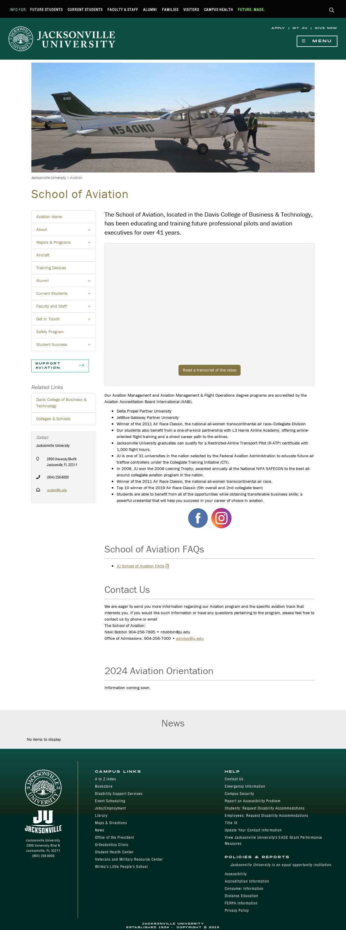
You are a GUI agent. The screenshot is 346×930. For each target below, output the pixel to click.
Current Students (85, 9)
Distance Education (241, 895)
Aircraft (42, 255)
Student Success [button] (65, 346)
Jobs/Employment (110, 808)
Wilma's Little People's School (121, 866)
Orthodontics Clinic (111, 844)
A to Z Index (105, 779)
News (99, 830)
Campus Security (239, 793)
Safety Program (50, 331)
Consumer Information (244, 888)
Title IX (231, 822)
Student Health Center (114, 852)
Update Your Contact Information (253, 830)
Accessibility (236, 873)
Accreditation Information (247, 881)
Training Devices (51, 267)
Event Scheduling (110, 800)
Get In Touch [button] (65, 321)
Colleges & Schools (53, 418)
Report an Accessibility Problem (253, 800)
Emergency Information (245, 786)
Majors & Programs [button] (65, 244)
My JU (300, 28)
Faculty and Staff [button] (65, 308)
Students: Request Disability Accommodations (265, 808)
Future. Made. (251, 9)
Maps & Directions (111, 822)
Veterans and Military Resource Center (129, 859)
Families (170, 9)
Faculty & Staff (123, 9)
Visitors (191, 9)
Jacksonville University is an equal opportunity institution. (281, 864)
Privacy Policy (237, 910)
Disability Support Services (119, 793)
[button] (331, 10)
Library (101, 815)
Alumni (150, 9)
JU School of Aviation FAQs (140, 566)
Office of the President (114, 837)
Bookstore (104, 786)
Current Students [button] (65, 295)
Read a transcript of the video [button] (209, 370)
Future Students (46, 9)
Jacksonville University (48, 177)
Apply (278, 28)
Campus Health (218, 9)
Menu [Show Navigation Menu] (317, 41)
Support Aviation (60, 366)
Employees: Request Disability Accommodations (266, 815)
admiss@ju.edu (190, 638)
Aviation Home (49, 216)
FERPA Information (241, 903)
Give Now (326, 28)
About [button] (65, 231)
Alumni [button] (65, 282)
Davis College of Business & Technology (61, 403)
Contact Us (234, 779)
